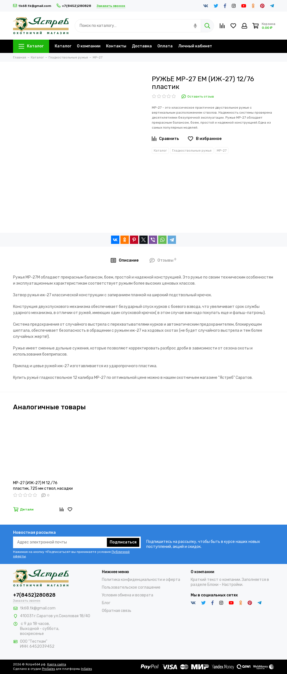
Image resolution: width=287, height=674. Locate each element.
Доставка (142, 46)
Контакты (116, 46)
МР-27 (221, 150)
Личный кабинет (195, 46)
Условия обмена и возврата (127, 595)
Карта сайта (56, 664)
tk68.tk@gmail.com (32, 6)
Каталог (31, 46)
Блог (106, 603)
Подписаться (123, 542)
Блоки (212, 584)
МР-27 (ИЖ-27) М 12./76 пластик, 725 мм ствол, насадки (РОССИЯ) (43, 486)
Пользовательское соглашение (131, 587)
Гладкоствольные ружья (192, 150)
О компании (88, 46)
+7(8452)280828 (74, 6)
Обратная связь (116, 610)
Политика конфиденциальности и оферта (141, 579)
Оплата (165, 46)
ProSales (48, 669)
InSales (86, 669)
